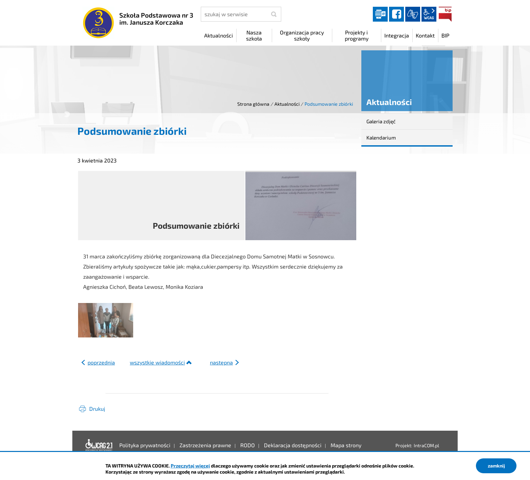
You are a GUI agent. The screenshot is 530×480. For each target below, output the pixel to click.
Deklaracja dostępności (99, 445)
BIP (445, 14)
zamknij (496, 466)
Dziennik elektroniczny (380, 14)
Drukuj (97, 408)
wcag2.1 (428, 14)
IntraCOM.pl (426, 445)
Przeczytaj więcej (190, 466)
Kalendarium (381, 137)
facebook (396, 14)
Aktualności (286, 104)
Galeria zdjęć (380, 121)
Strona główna (253, 104)
